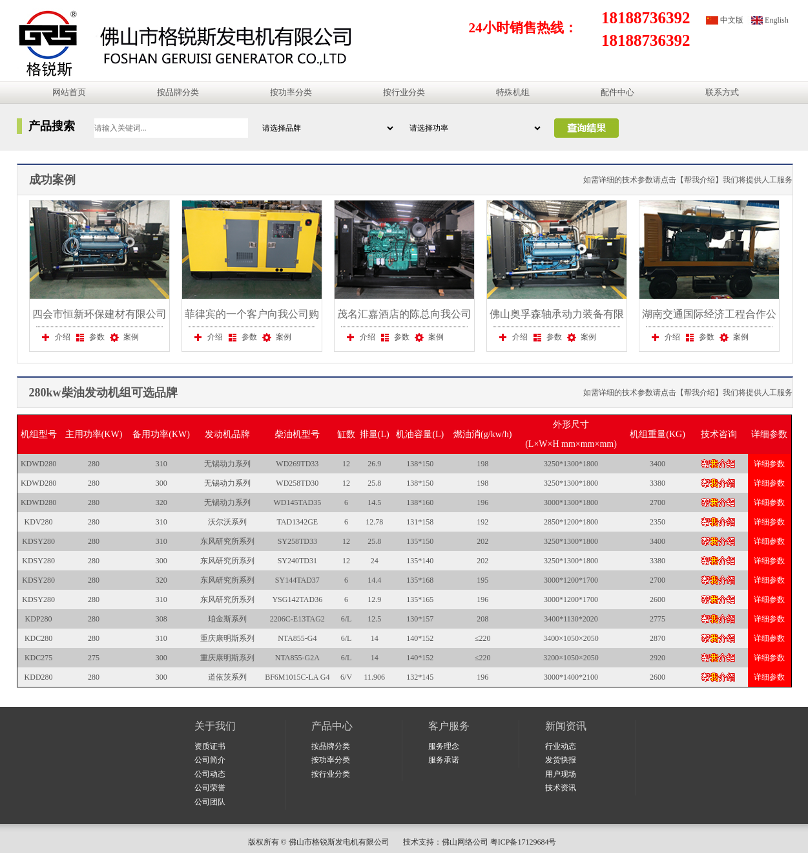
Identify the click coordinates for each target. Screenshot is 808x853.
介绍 (54, 336)
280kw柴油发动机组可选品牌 (103, 392)
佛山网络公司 (465, 842)
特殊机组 (513, 92)
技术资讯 (560, 787)
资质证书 (209, 746)
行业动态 (560, 746)
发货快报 (560, 759)
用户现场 (560, 774)
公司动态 (209, 774)
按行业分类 (404, 92)
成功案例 (52, 179)
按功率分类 (291, 92)
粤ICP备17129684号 (525, 842)
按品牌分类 (178, 92)
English (777, 20)
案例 (123, 336)
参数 (89, 336)
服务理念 (443, 746)
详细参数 (769, 463)
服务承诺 (443, 759)
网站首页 (69, 92)
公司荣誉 (209, 787)
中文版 (731, 20)
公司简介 (209, 759)
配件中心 (617, 92)
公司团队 (209, 801)
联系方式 (722, 92)
